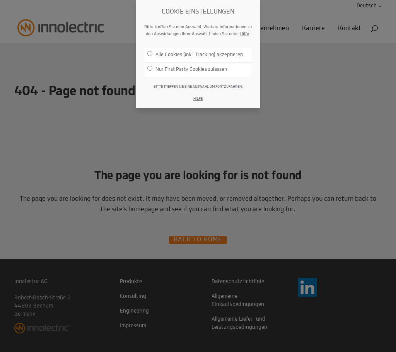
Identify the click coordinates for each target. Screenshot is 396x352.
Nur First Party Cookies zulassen (187, 68)
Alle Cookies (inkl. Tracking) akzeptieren (195, 53)
